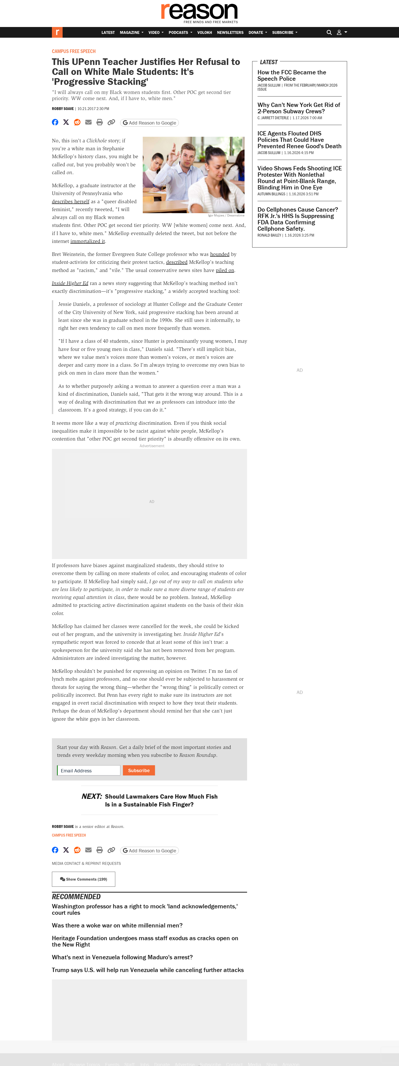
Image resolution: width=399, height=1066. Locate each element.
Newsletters (230, 32)
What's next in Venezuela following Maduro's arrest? (122, 957)
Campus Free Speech (74, 51)
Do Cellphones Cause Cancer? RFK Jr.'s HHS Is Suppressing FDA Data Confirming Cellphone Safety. (298, 219)
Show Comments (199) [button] (83, 879)
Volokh (204, 32)
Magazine (130, 32)
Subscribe (283, 32)
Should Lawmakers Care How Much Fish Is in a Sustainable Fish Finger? (149, 800)
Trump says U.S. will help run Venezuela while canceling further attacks (148, 970)
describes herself (70, 201)
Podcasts (179, 32)
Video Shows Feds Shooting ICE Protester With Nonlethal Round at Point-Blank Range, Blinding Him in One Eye (300, 177)
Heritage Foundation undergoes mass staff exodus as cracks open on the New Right (145, 941)
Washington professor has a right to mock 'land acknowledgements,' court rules (145, 909)
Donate (256, 32)
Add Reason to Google (149, 122)
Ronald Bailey (269, 235)
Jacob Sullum (269, 85)
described (177, 262)
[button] (342, 32)
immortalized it (87, 241)
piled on (225, 270)
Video (155, 32)
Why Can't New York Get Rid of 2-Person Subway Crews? (299, 108)
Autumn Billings (271, 193)
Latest (108, 32)
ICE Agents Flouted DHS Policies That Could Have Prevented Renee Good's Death (300, 139)
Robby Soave (63, 108)
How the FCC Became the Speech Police (292, 75)
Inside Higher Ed (70, 283)
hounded (220, 254)
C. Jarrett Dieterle (273, 117)
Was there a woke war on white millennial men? (117, 925)
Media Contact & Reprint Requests (86, 863)
